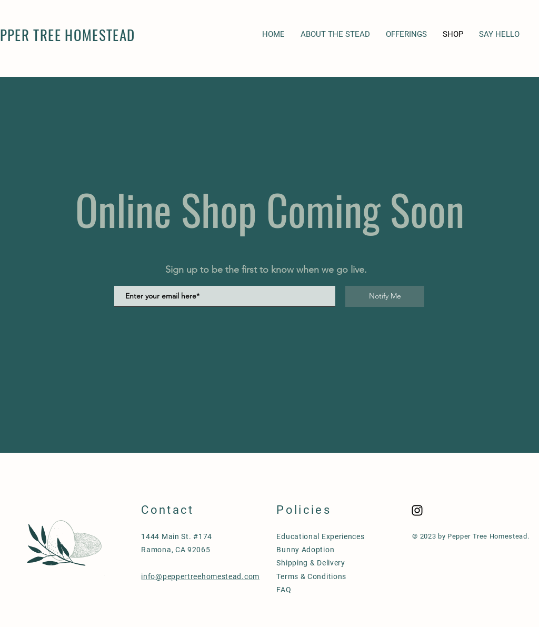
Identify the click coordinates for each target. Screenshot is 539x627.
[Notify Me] (384, 296)
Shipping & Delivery (310, 563)
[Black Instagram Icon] (417, 510)
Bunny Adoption (305, 549)
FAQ (283, 589)
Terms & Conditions (311, 576)
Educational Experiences (320, 536)
